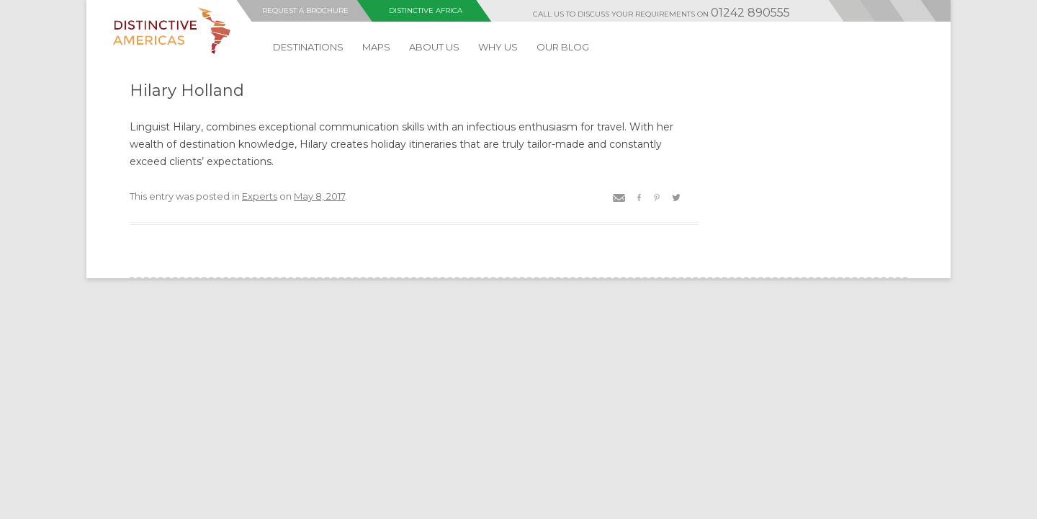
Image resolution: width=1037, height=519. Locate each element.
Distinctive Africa (425, 10)
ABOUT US (434, 47)
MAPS (376, 47)
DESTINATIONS (308, 47)
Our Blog (563, 47)
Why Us (498, 47)
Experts (259, 196)
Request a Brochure (305, 10)
